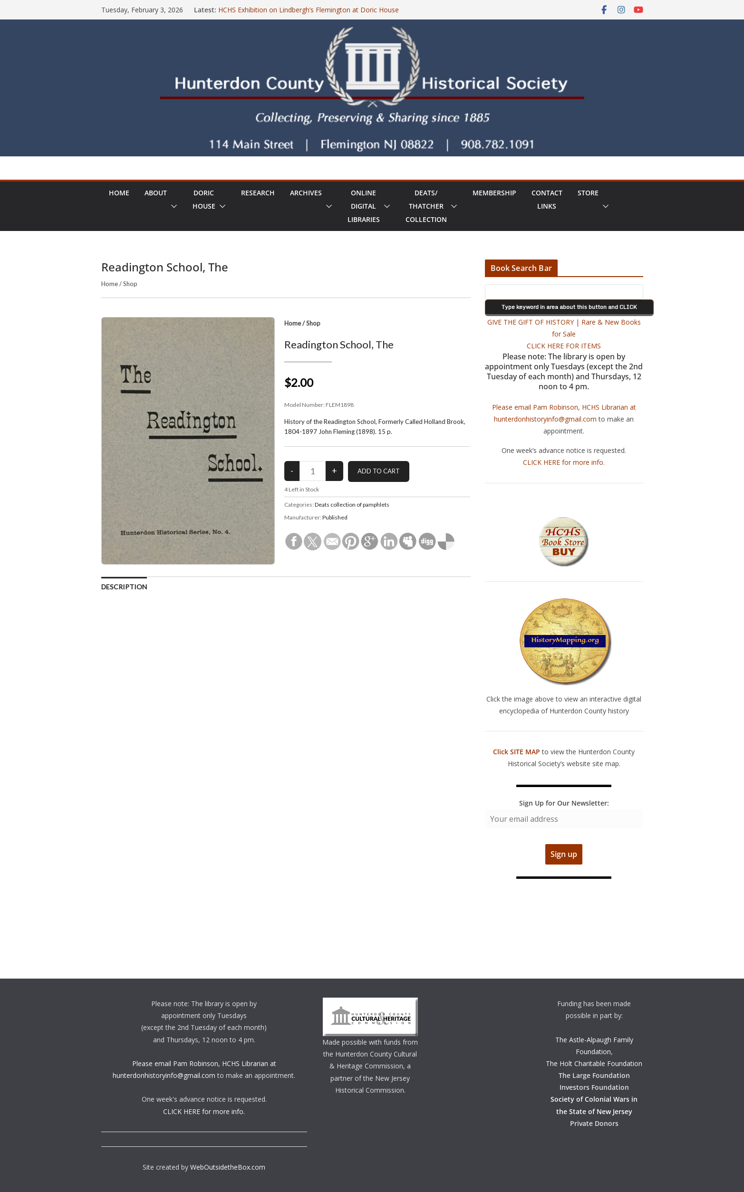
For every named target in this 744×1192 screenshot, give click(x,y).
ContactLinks (546, 199)
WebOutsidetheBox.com (227, 1167)
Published (335, 517)
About (156, 192)
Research (258, 192)
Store (588, 192)
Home (119, 192)
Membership (494, 192)
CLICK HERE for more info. (564, 462)
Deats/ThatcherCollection (426, 206)
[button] (172, 206)
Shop (130, 284)
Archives (306, 192)
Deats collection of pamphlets (352, 504)
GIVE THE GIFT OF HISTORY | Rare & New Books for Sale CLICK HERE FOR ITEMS (564, 333)
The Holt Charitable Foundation (594, 1063)
